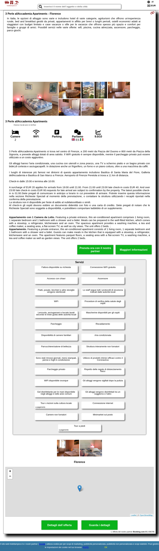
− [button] (10, 476)
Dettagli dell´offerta (59, 525)
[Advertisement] (79, 57)
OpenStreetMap (146, 515)
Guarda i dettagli (99, 525)
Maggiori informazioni (134, 249)
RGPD (86, 547)
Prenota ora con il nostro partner (95, 250)
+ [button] (10, 471)
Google (42, 544)
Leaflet (133, 515)
